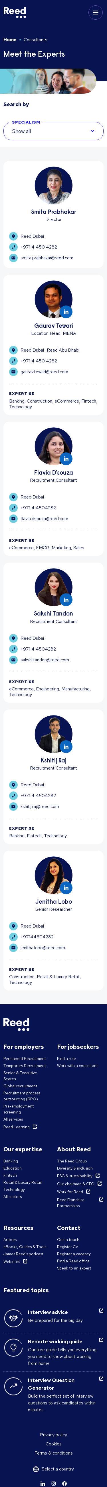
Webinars (11, 1261)
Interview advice (48, 1312)
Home (10, 40)
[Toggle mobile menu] (96, 12)
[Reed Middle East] (14, 12)
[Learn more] (66, 311)
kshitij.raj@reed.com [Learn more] (34, 806)
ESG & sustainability (74, 1175)
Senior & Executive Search (20, 1075)
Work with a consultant (77, 1065)
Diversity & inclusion (75, 1168)
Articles (10, 1239)
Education (12, 1168)
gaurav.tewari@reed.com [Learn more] (38, 372)
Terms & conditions (54, 1453)
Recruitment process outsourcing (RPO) (21, 1096)
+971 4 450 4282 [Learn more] (33, 247)
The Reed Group (72, 1161)
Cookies (54, 1444)
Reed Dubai (32, 236)
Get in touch (68, 1239)
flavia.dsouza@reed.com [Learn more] (38, 518)
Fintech (10, 1175)
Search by (16, 104)
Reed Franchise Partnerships (70, 1202)
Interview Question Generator (51, 1384)
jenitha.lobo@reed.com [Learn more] (37, 948)
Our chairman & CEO (75, 1183)
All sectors (12, 1196)
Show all (21, 131)
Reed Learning (16, 1126)
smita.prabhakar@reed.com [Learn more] (41, 258)
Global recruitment (20, 1085)
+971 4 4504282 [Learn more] (32, 508)
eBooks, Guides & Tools (24, 1246)
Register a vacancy (74, 1253)
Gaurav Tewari (53, 326)
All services (13, 1119)
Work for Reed (70, 1191)
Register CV (67, 1246)
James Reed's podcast (23, 1253)
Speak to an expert (74, 1268)
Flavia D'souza (53, 473)
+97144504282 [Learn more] (31, 937)
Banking (10, 1161)
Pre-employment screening (18, 1109)
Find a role (66, 1058)
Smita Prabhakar (53, 213)
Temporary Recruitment (24, 1065)
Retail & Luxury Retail (22, 1182)
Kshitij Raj (53, 761)
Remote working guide (55, 1341)
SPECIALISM (26, 122)
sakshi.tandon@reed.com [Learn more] (39, 660)
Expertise (22, 393)
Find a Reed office (73, 1261)
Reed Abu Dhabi (63, 350)
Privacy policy (53, 1435)
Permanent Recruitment (24, 1058)
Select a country (58, 1469)
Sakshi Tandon (53, 614)
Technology (14, 1189)
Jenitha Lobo (53, 902)
